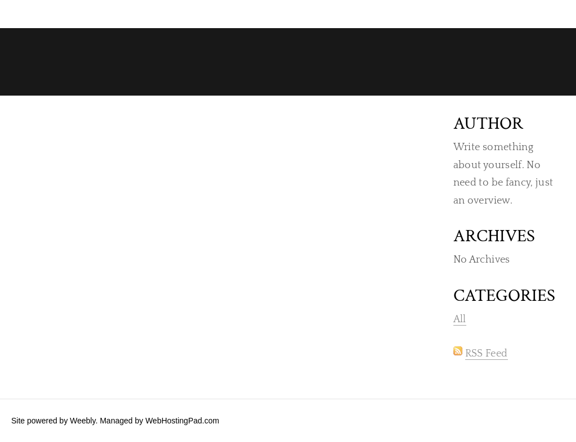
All (459, 319)
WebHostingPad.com (182, 420)
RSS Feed (486, 353)
